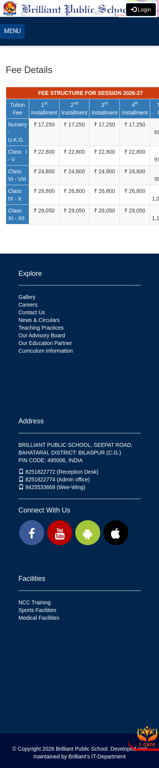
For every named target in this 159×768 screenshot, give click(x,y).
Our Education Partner (45, 343)
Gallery (26, 297)
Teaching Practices (41, 328)
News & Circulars (39, 320)
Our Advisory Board (41, 335)
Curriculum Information (45, 351)
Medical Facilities (39, 618)
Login (141, 10)
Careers (28, 305)
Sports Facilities (37, 610)
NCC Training (34, 602)
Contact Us (31, 312)
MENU (12, 31)
